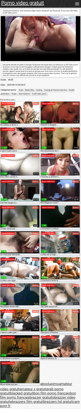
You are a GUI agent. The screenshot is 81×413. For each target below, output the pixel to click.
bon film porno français (52, 393)
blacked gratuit (21, 393)
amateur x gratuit (33, 389)
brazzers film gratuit (27, 402)
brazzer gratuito (42, 397)
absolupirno (49, 384)
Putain (14, 94)
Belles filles (29, 90)
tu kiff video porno (39, 94)
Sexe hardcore (24, 94)
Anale (21, 90)
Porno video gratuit (22, 3)
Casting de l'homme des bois (55, 90)
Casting (39, 90)
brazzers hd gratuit (58, 402)
